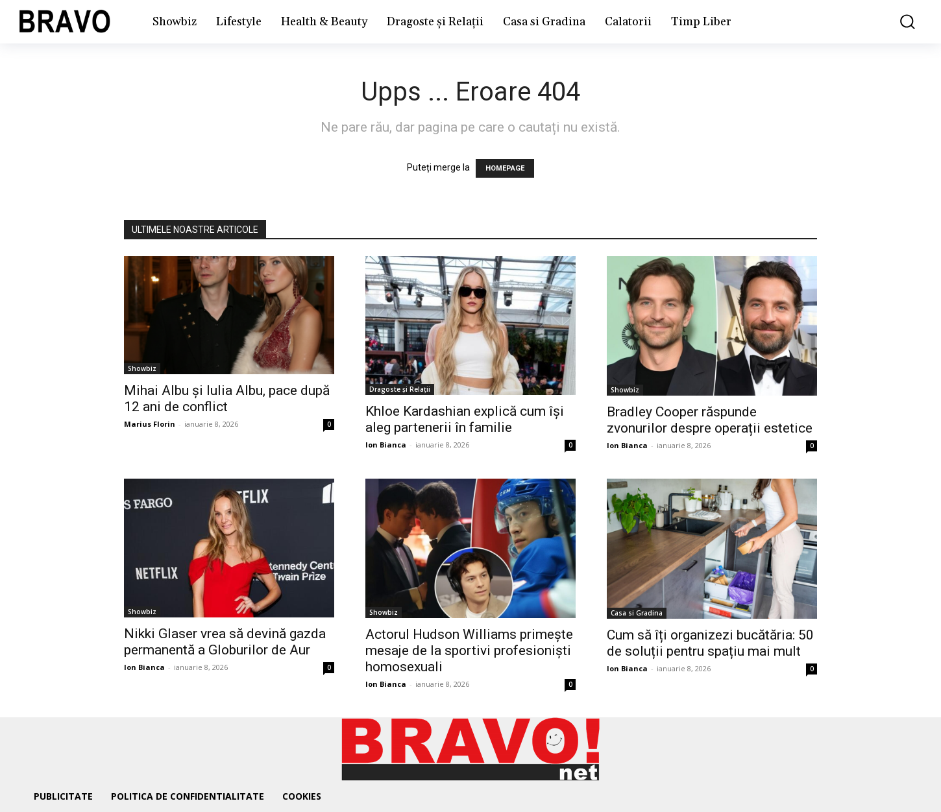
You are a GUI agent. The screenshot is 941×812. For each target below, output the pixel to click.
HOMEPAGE (504, 168)
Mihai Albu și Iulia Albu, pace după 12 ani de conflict (227, 398)
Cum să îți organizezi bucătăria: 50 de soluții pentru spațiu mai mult (710, 643)
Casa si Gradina (637, 612)
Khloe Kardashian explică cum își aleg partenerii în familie (464, 419)
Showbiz (142, 368)
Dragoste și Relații (399, 389)
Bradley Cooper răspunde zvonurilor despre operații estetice (710, 420)
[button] (898, 21)
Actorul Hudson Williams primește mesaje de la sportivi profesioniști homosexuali (469, 651)
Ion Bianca (385, 444)
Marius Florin (149, 424)
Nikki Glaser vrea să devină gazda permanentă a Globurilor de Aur (225, 642)
